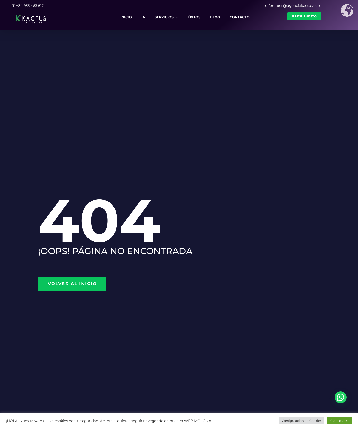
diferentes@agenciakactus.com (293, 5)
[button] (341, 397)
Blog (215, 17)
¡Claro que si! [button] (339, 421)
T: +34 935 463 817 (28, 5)
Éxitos (194, 17)
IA (143, 17)
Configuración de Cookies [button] (301, 421)
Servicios (166, 17)
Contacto (240, 17)
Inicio (126, 17)
